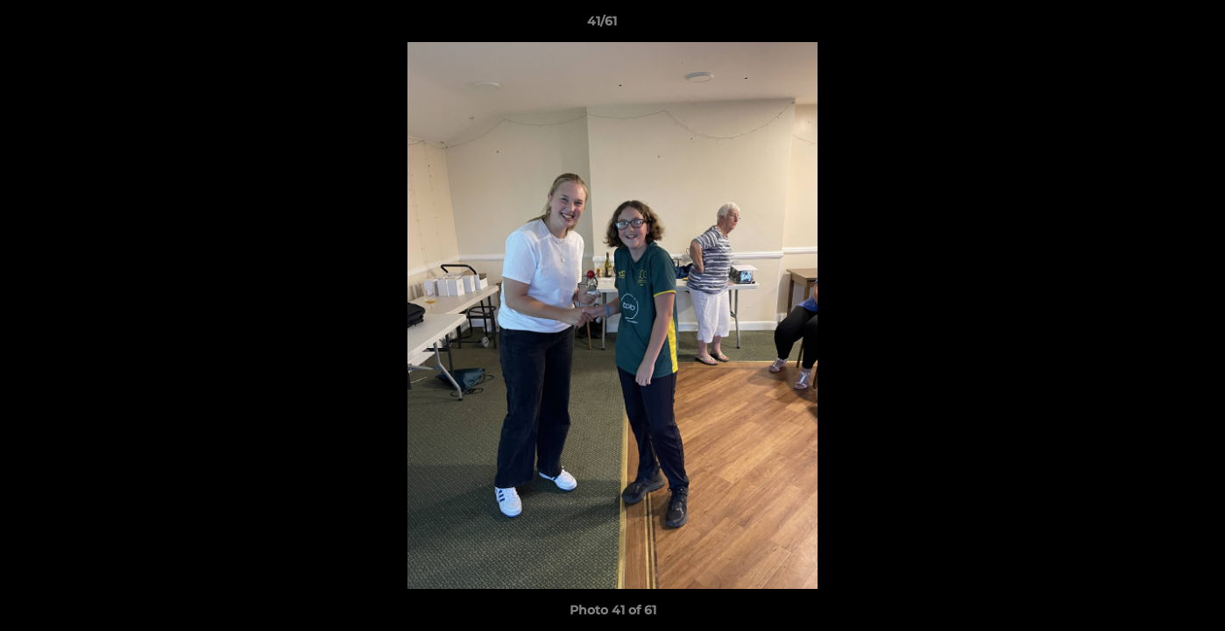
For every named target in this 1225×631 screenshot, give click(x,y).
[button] (1151, 25)
